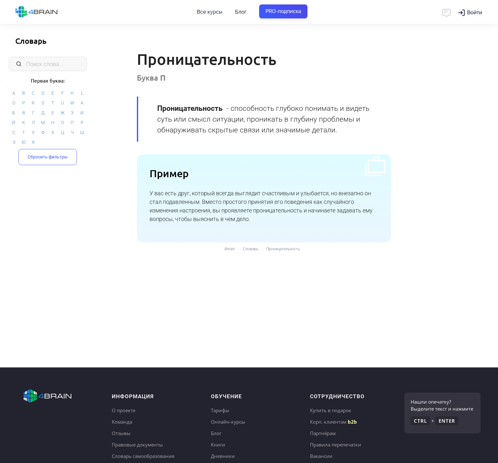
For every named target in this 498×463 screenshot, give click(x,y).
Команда (122, 422)
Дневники (223, 456)
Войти (474, 13)
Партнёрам (323, 433)
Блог (240, 12)
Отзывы (121, 433)
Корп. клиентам (333, 422)
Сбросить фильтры (48, 156)
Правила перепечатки (335, 444)
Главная (47, 12)
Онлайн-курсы (228, 422)
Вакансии (321, 456)
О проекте (123, 410)
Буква (151, 78)
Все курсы (209, 12)
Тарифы (220, 410)
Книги (218, 444)
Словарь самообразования (143, 456)
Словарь (30, 41)
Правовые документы (137, 444)
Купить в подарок (330, 410)
